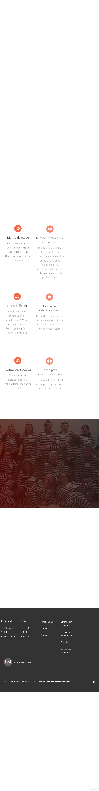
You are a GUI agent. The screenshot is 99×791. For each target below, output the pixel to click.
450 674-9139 (9, 637)
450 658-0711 (29, 637)
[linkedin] (94, 681)
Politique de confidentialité (58, 682)
